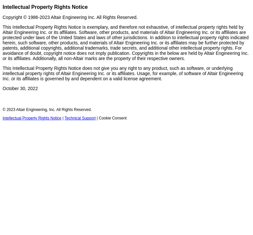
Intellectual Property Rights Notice (32, 118)
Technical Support (79, 118)
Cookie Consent (113, 118)
